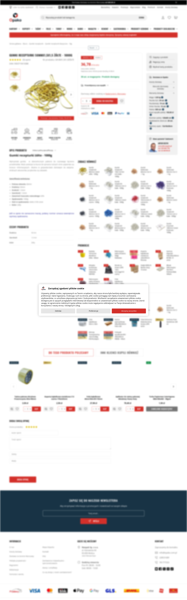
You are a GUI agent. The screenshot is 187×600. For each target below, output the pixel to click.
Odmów (58, 311)
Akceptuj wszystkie (129, 311)
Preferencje (93, 311)
